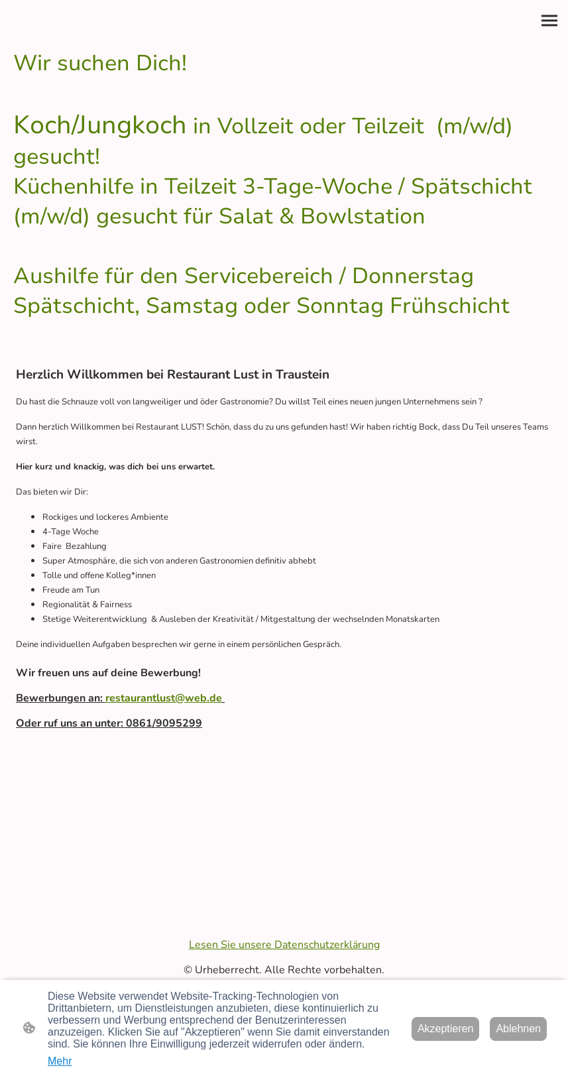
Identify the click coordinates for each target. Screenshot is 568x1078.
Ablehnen (518, 1028)
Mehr (60, 1061)
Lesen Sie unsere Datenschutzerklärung (284, 944)
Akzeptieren (446, 1028)
